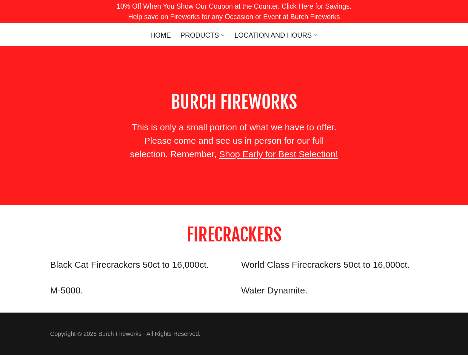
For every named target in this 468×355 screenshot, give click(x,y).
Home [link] (160, 35)
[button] (202, 35)
